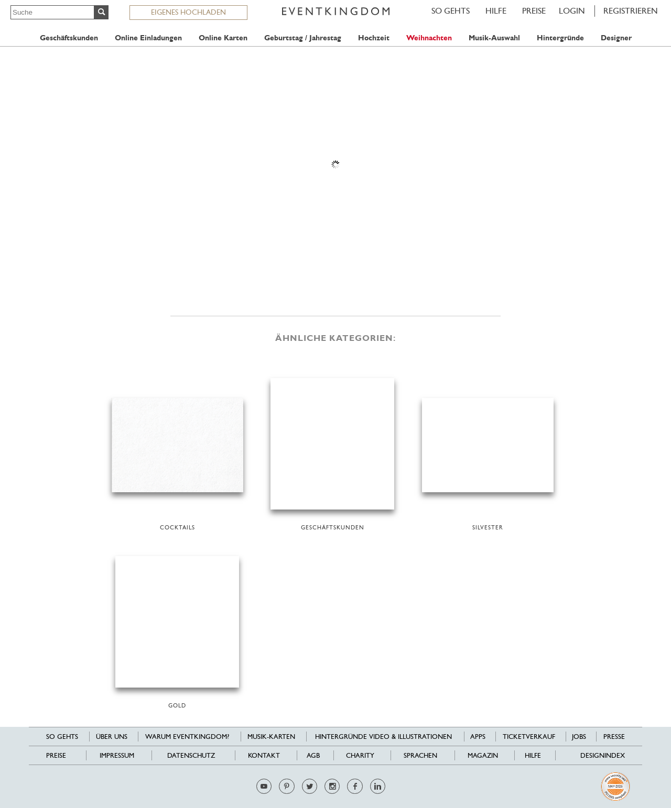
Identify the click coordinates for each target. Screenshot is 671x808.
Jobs (579, 736)
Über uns (111, 736)
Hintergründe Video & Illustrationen (383, 736)
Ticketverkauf (529, 736)
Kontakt (264, 755)
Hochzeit (373, 38)
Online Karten (223, 38)
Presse (614, 736)
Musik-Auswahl (494, 38)
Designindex (602, 755)
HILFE (495, 11)
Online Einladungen (148, 38)
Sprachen (420, 755)
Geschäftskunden (69, 38)
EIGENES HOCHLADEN (188, 12)
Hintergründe (560, 38)
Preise (534, 11)
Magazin (483, 755)
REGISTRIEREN (630, 11)
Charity (360, 755)
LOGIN (572, 11)
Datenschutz (191, 755)
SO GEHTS (450, 11)
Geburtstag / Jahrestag (302, 38)
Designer (616, 38)
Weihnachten (429, 38)
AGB (313, 755)
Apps (477, 736)
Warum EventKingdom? (187, 736)
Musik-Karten (271, 736)
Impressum (117, 755)
